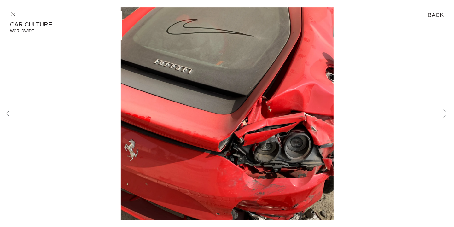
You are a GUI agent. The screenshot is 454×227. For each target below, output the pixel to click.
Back (436, 15)
